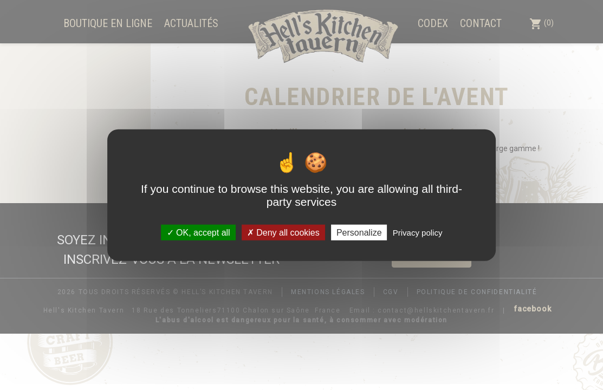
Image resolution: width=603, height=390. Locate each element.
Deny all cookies (283, 232)
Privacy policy (418, 232)
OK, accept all (198, 232)
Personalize (359, 232)
